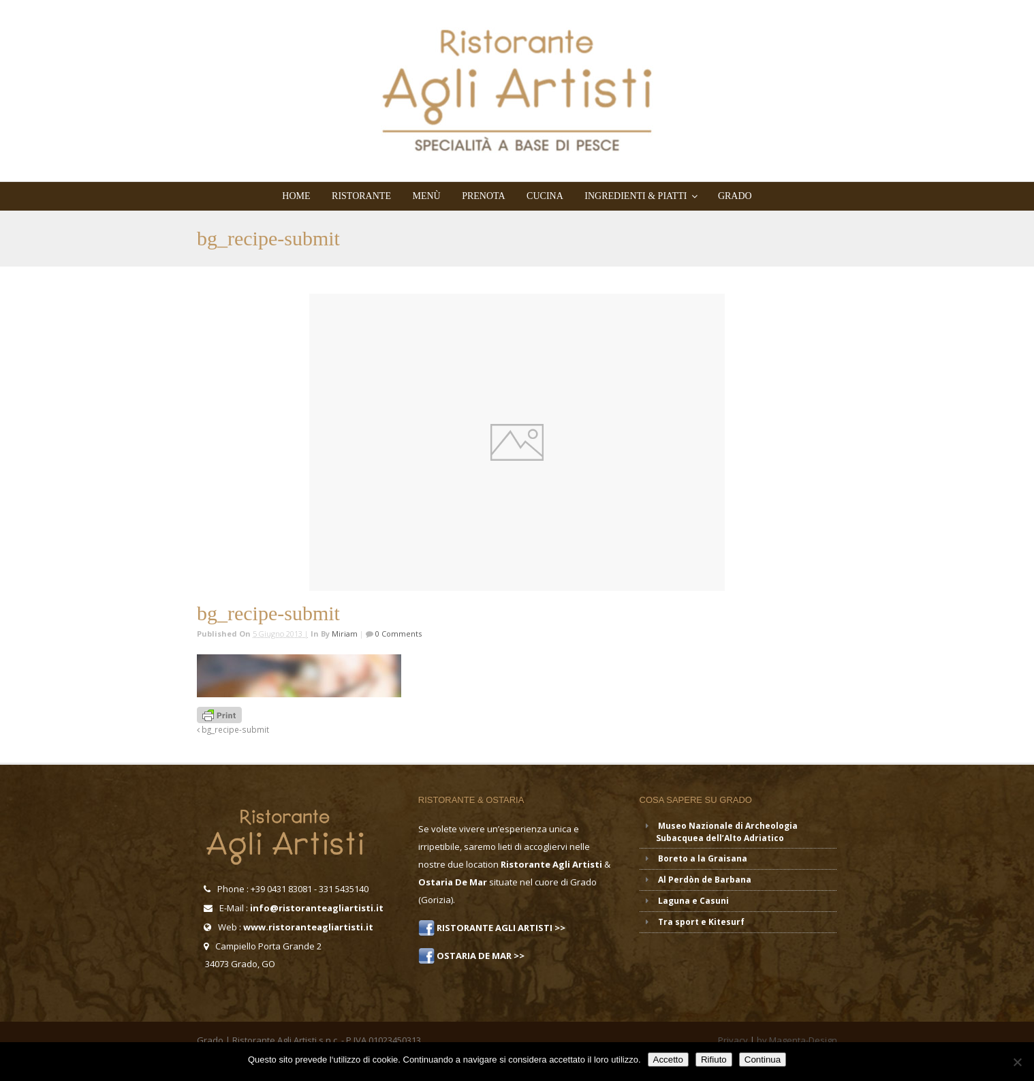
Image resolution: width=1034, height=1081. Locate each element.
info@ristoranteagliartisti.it (316, 908)
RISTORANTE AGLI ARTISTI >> (500, 928)
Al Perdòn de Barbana (704, 879)
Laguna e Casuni (693, 901)
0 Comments (397, 633)
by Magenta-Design (797, 1040)
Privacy (733, 1040)
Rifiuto (714, 1059)
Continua (763, 1059)
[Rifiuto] (1017, 1062)
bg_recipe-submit (233, 729)
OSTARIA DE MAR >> (479, 955)
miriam (345, 633)
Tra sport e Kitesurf (701, 922)
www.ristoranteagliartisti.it (308, 927)
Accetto (668, 1059)
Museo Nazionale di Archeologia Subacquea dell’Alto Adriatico (727, 832)
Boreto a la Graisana (702, 858)
